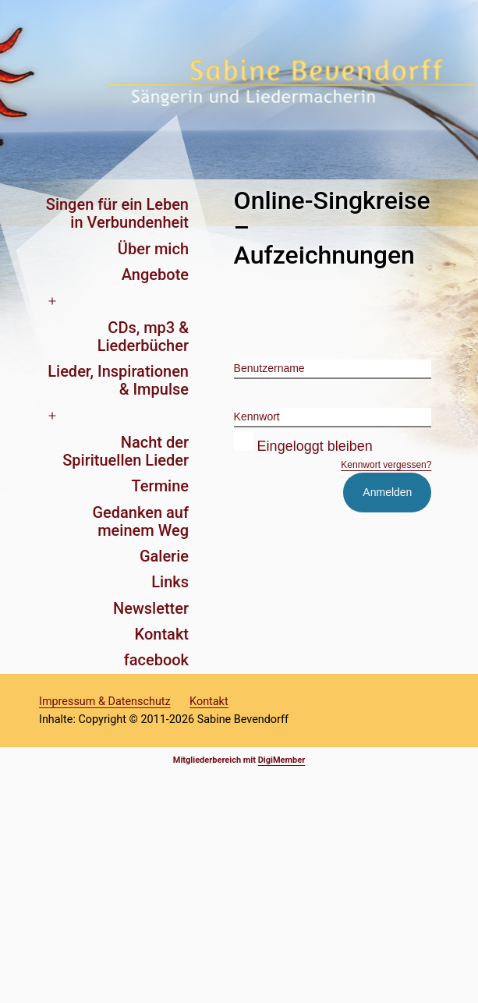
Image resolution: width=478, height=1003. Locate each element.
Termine (160, 486)
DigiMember (282, 760)
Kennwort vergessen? (386, 464)
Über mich (153, 248)
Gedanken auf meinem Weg (140, 521)
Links (170, 581)
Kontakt (162, 634)
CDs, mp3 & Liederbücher (143, 336)
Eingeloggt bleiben (303, 446)
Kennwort (257, 416)
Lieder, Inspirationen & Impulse (118, 380)
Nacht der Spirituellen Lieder (125, 451)
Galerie (164, 556)
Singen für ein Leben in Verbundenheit (117, 213)
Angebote (155, 274)
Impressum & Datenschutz (105, 701)
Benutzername (269, 368)
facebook (156, 659)
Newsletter (151, 608)
